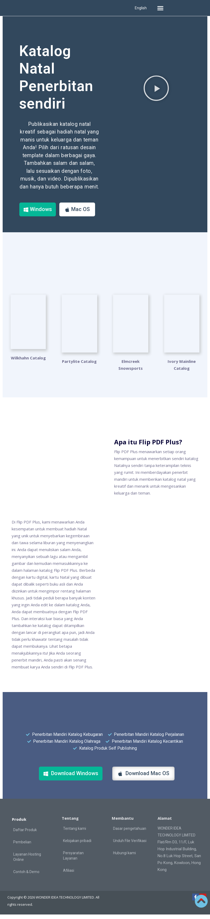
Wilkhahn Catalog (28, 365)
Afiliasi (68, 875)
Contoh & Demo (26, 876)
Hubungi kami (124, 857)
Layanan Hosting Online (27, 861)
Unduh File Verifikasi (129, 845)
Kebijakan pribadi (77, 845)
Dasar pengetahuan (129, 833)
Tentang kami (74, 833)
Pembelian (22, 846)
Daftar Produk (25, 834)
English (141, 8)
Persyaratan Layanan (73, 860)
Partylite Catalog (79, 365)
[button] (160, 8)
